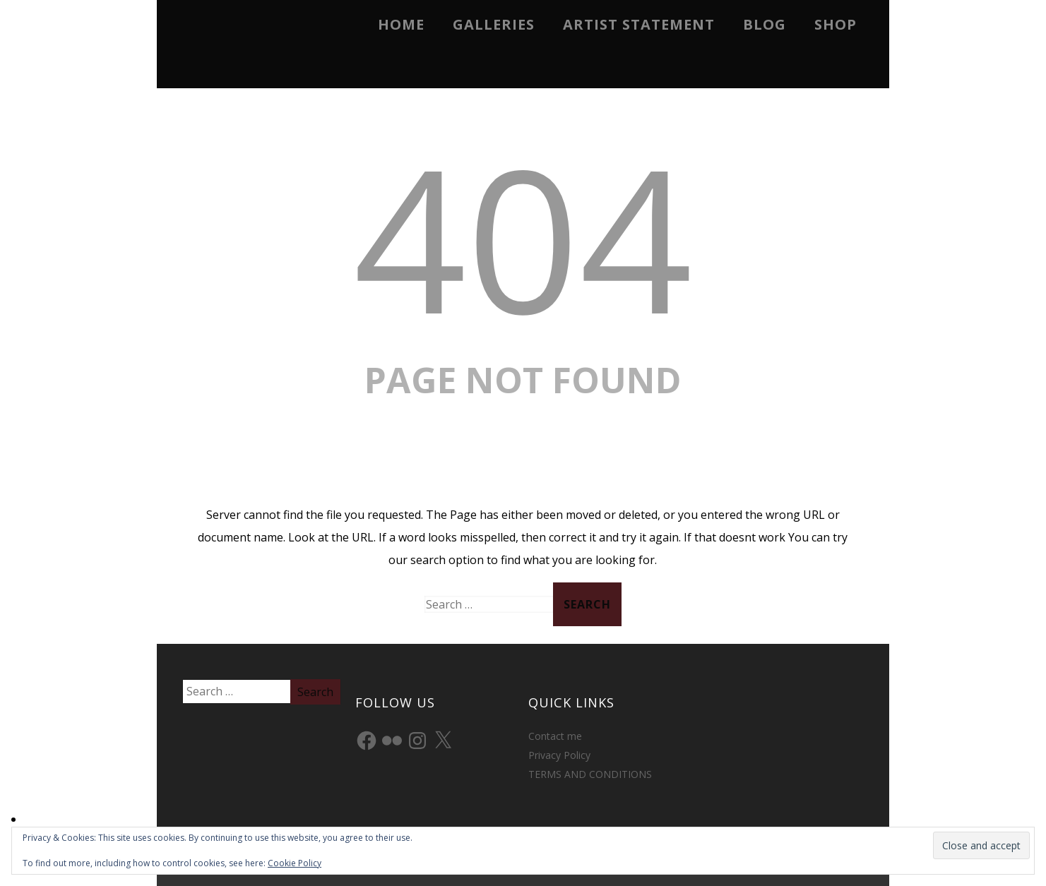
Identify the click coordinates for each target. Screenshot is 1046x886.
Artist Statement (639, 24)
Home (401, 24)
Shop (835, 24)
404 (522, 236)
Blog (764, 24)
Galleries (494, 24)
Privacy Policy (559, 755)
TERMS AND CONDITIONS (590, 774)
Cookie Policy (294, 863)
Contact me (555, 736)
